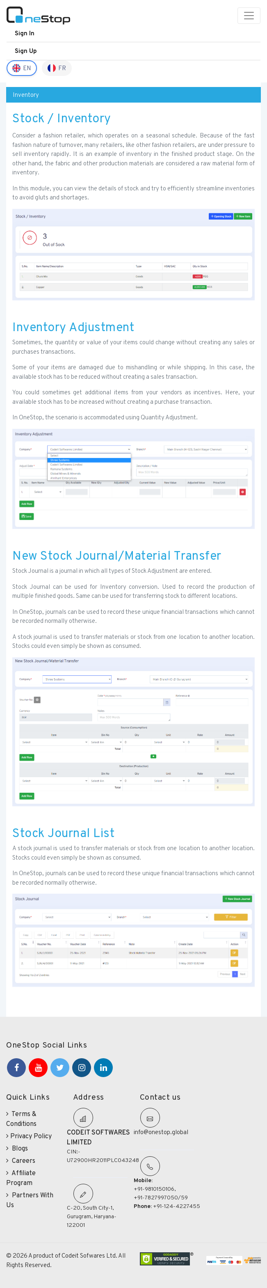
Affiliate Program (21, 1178)
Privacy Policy (29, 1136)
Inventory (26, 94)
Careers (20, 1160)
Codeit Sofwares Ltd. (90, 1255)
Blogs (17, 1148)
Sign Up (26, 51)
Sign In (24, 33)
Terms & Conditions (21, 1119)
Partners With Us (29, 1200)
